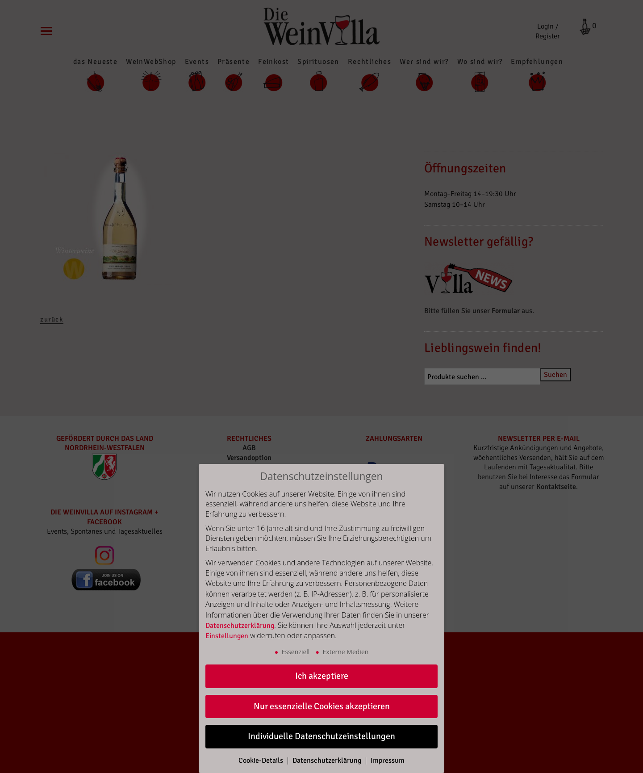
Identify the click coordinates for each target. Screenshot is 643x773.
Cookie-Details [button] (261, 760)
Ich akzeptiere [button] (321, 675)
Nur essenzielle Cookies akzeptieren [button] (322, 706)
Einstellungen (226, 635)
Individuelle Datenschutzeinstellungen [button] (321, 736)
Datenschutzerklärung (239, 625)
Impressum (388, 760)
